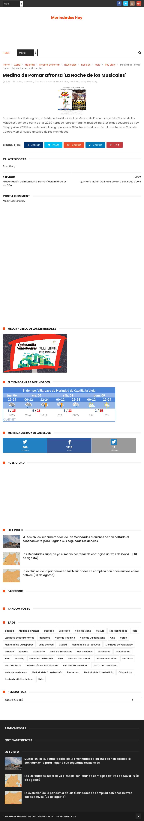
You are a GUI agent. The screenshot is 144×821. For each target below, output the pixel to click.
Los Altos (127, 658)
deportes (44, 637)
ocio (97, 64)
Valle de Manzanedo (79, 658)
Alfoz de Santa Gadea (75, 665)
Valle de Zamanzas (61, 651)
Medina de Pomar (49, 64)
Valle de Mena (83, 630)
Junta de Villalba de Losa (19, 679)
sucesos (49, 630)
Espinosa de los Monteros (19, 637)
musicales (70, 64)
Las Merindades (118, 630)
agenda (30, 64)
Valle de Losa (46, 644)
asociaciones (85, 651)
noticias (86, 64)
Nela (41, 679)
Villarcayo (64, 630)
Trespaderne (123, 651)
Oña (112, 637)
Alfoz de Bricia (13, 665)
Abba (17, 64)
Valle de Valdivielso (16, 672)
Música (63, 644)
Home (6, 53)
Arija (60, 658)
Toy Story (110, 64)
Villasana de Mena (106, 658)
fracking (19, 658)
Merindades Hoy (66, 17)
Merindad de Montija (41, 658)
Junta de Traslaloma (105, 665)
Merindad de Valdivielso (119, 644)
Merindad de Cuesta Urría (98, 672)
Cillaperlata (125, 672)
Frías (7, 658)
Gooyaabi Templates (63, 816)
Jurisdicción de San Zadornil (42, 665)
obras (123, 637)
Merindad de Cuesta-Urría (47, 672)
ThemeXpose (24, 816)
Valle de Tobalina (65, 637)
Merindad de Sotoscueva (86, 644)
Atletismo (39, 651)
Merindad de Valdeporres (19, 644)
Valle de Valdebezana (92, 637)
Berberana (73, 672)
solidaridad (104, 651)
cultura (100, 630)
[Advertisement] (72, 34)
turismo (23, 651)
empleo (9, 651)
